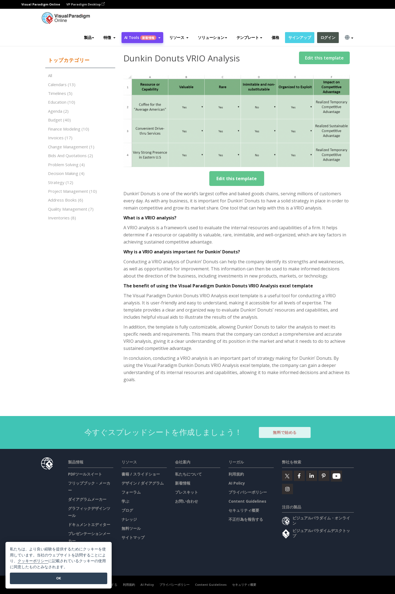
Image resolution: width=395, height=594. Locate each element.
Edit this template (324, 58)
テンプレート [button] (249, 37)
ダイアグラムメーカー (87, 499)
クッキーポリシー (33, 561)
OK (58, 578)
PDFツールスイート (85, 474)
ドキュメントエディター (89, 524)
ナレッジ (129, 519)
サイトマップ (133, 537)
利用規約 (236, 474)
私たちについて (188, 474)
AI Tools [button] (142, 37)
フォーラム (131, 492)
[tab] (80, 60)
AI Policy (236, 483)
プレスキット (186, 492)
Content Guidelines (247, 501)
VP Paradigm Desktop (85, 4)
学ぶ (125, 501)
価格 (275, 37)
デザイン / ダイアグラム (143, 483)
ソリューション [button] (212, 37)
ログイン (327, 37)
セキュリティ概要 (243, 510)
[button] (109, 37)
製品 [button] (89, 37)
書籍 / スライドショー (141, 474)
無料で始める (288, 432)
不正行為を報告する (245, 519)
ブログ (127, 510)
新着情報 (182, 483)
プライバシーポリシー (247, 492)
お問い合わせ (186, 501)
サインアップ (299, 37)
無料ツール (131, 528)
